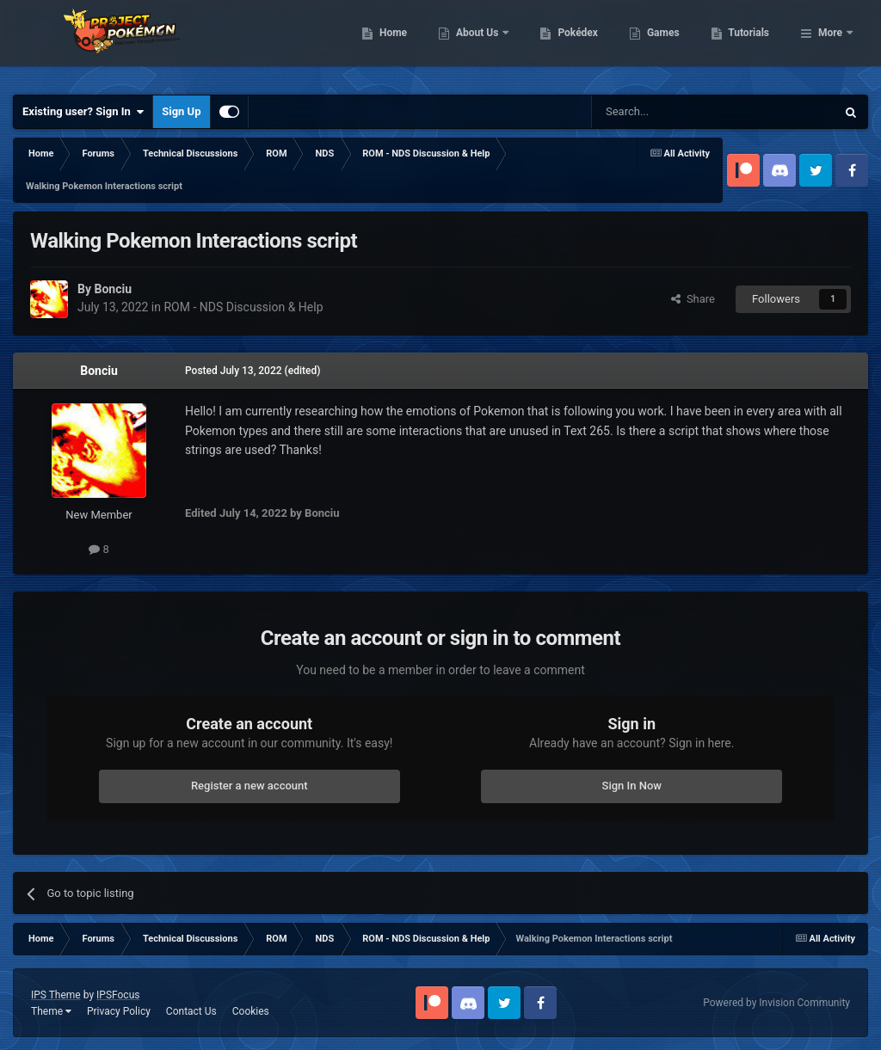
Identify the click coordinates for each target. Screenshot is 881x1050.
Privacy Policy (119, 1011)
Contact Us (191, 1011)
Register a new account (249, 785)
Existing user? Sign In (83, 111)
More (830, 43)
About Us (566, 43)
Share (693, 298)
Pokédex (666, 43)
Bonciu (99, 371)
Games (751, 43)
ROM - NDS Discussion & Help (243, 307)
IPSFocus (117, 995)
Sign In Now (632, 785)
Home (481, 43)
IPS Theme (56, 995)
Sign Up (181, 111)
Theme (51, 1011)
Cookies (250, 1011)
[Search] (673, 111)
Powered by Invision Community (776, 1003)
